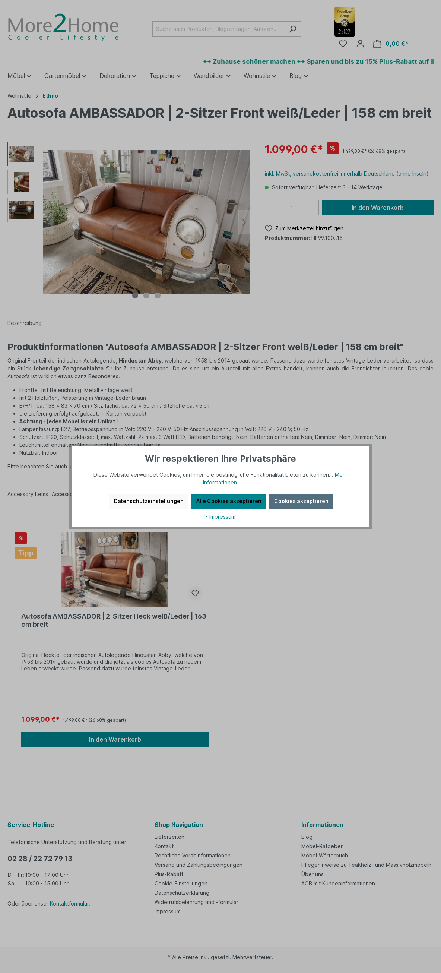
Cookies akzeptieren (301, 501)
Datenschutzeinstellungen (149, 501)
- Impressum (220, 517)
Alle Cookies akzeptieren (228, 501)
